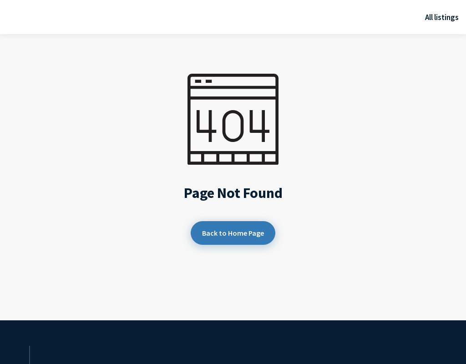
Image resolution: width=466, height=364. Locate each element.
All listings (442, 17)
